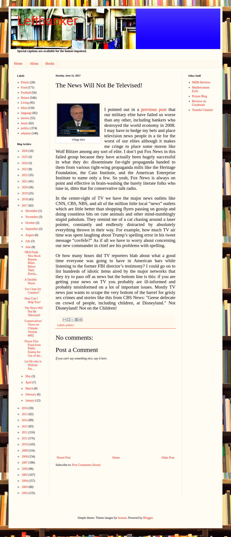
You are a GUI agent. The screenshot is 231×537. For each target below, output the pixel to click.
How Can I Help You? (32, 300)
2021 (25, 181)
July (28, 241)
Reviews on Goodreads (199, 103)
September (32, 228)
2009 (25, 450)
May (28, 376)
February (31, 394)
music (24, 123)
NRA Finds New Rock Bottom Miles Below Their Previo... (33, 263)
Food (24, 87)
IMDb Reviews (201, 82)
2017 (25, 205)
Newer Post (64, 457)
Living (25, 102)
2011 (25, 438)
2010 (25, 444)
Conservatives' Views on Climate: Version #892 (33, 328)
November (32, 216)
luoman (122, 517)
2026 (25, 151)
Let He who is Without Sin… (33, 365)
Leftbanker (47, 20)
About (34, 63)
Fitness (25, 82)
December (31, 210)
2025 (25, 157)
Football (26, 92)
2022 (25, 175)
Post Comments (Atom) (86, 465)
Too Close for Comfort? (33, 290)
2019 (25, 193)
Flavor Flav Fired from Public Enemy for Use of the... (33, 348)
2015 (25, 414)
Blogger (148, 517)
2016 (25, 408)
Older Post (168, 457)
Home (18, 63)
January (30, 400)
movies (25, 118)
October (30, 222)
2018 (25, 199)
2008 (25, 456)
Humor (25, 97)
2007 (25, 462)
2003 (25, 487)
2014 (25, 420)
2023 (25, 169)
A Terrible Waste (31, 281)
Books (50, 63)
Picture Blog (199, 96)
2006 (25, 468)
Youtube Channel (202, 110)
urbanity (26, 133)
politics (70, 325)
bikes (24, 107)
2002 (25, 493)
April (28, 382)
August (30, 235)
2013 (25, 426)
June (28, 247)
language (26, 113)
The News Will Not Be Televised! (34, 311)
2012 (25, 432)
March (29, 388)
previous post (154, 109)
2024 (25, 163)
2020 (25, 187)
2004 (25, 480)
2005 (25, 474)
